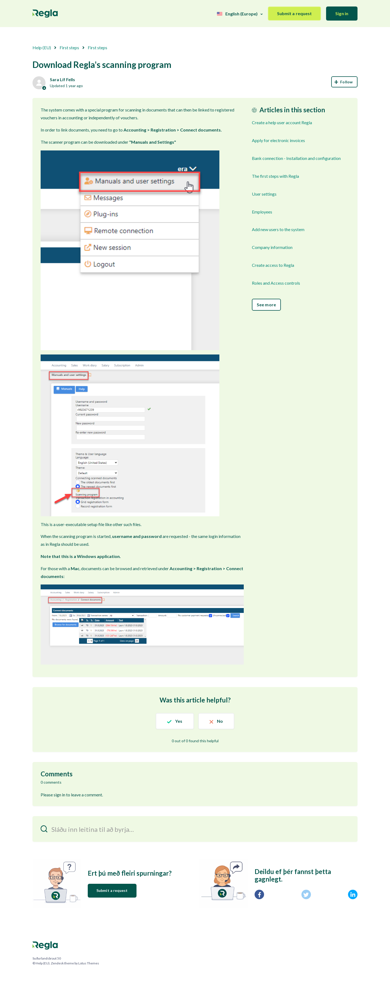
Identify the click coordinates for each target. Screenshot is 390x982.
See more (266, 304)
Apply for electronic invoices (278, 140)
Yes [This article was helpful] (178, 721)
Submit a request (294, 13)
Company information (272, 247)
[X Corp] (306, 894)
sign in (59, 794)
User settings (264, 193)
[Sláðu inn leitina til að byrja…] (195, 829)
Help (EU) (41, 47)
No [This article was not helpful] (220, 721)
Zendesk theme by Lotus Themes (75, 963)
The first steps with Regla (275, 176)
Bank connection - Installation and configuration (296, 158)
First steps (69, 47)
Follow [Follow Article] (344, 81)
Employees (262, 211)
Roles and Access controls (276, 282)
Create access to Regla (273, 265)
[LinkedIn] (353, 894)
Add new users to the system (278, 229)
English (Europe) (241, 13)
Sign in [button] (341, 13)
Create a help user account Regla (282, 122)
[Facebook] (259, 894)
